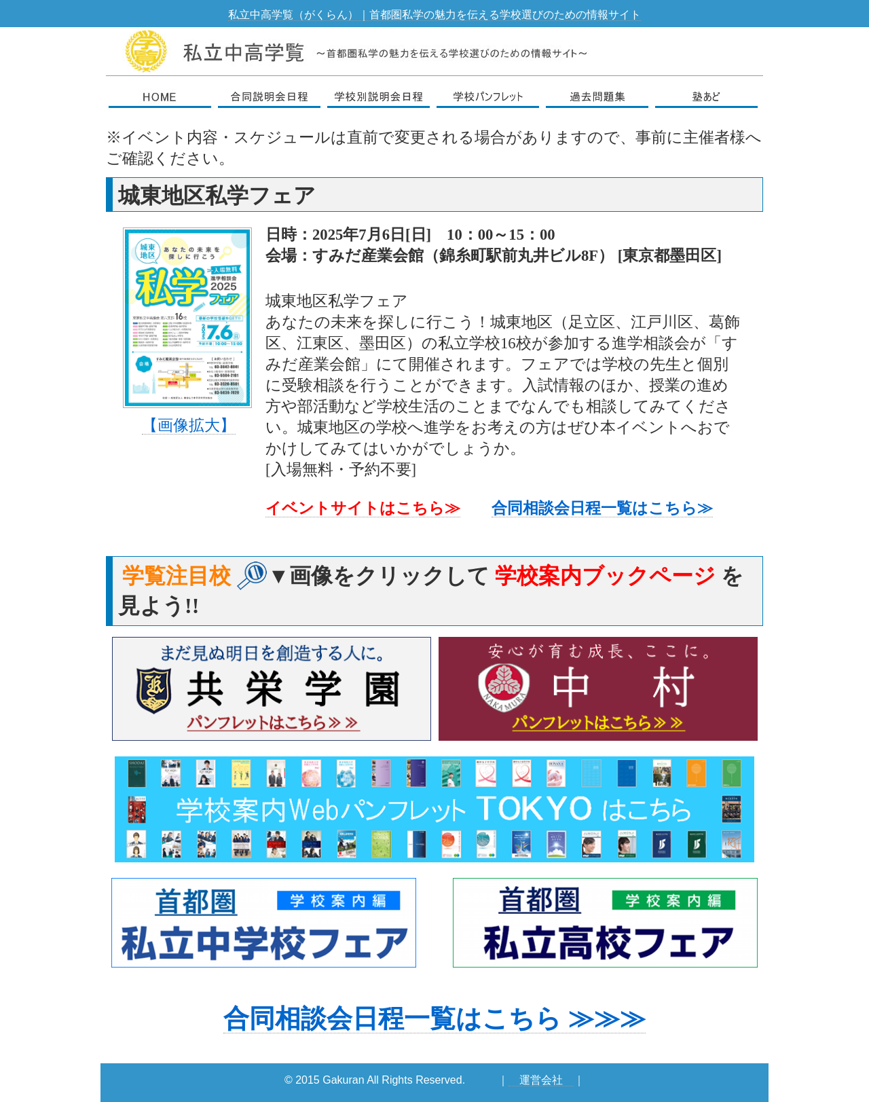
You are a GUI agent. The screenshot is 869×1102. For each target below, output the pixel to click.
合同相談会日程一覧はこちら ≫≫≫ (434, 1018)
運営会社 (541, 1080)
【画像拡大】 (189, 425)
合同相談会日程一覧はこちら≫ (602, 508)
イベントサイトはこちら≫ (362, 508)
